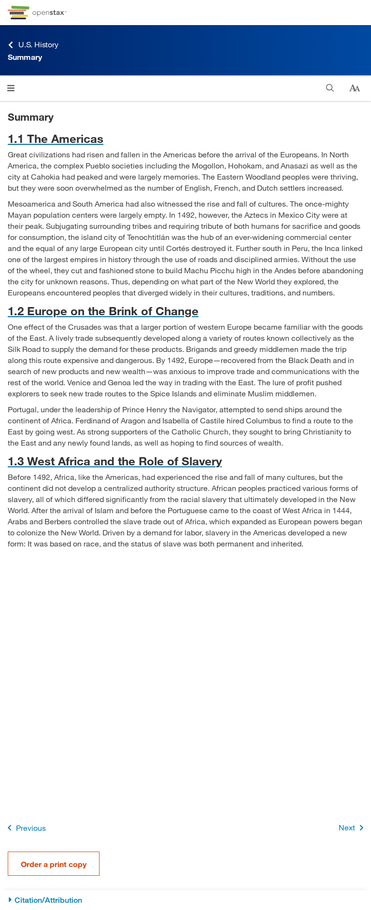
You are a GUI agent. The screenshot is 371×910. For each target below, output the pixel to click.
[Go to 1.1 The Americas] (185, 138)
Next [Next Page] (353, 828)
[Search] (330, 88)
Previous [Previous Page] (25, 828)
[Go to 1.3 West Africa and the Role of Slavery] (185, 460)
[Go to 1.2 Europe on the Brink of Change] (185, 310)
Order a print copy (53, 863)
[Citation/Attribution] (185, 900)
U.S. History (33, 45)
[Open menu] (11, 88)
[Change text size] (354, 88)
